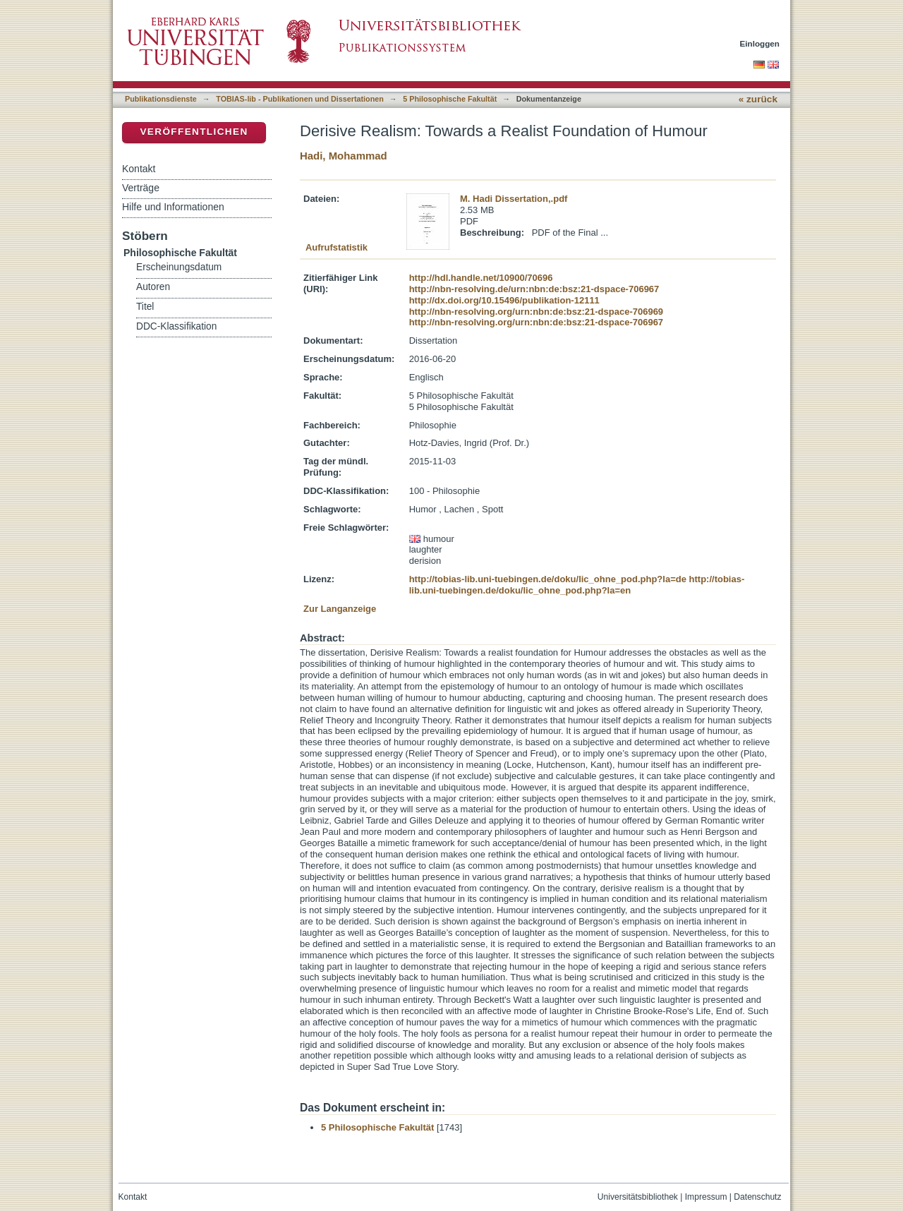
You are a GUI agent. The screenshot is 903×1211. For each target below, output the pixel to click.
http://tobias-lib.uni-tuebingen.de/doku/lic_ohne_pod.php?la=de (547, 579)
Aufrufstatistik (336, 247)
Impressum (706, 1197)
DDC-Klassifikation (176, 326)
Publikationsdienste (161, 99)
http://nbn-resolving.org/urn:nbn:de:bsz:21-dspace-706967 (536, 322)
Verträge (140, 187)
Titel (145, 306)
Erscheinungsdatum (179, 267)
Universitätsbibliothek (638, 1197)
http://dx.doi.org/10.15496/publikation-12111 (504, 300)
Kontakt (138, 168)
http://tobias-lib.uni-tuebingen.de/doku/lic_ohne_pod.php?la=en (577, 585)
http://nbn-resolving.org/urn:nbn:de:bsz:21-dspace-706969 (536, 311)
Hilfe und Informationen (173, 206)
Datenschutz (757, 1197)
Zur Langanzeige (339, 608)
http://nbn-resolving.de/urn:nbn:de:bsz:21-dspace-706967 (534, 289)
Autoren (153, 287)
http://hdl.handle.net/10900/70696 (481, 277)
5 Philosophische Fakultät (450, 99)
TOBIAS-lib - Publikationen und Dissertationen (300, 99)
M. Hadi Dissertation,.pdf (513, 198)
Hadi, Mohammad (343, 156)
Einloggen (760, 43)
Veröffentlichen (194, 131)
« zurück (758, 99)
